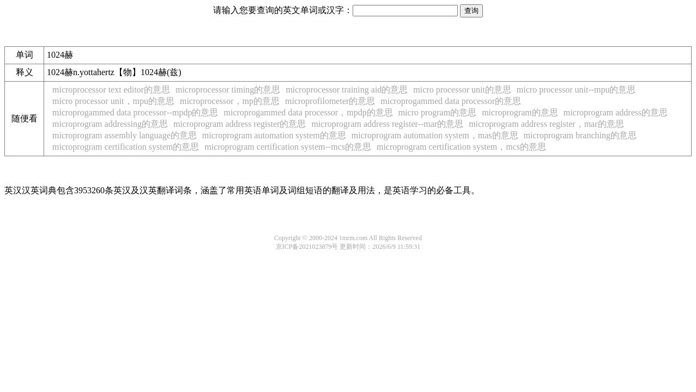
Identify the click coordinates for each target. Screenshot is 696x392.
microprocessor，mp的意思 (230, 101)
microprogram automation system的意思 (274, 135)
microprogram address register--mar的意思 (387, 123)
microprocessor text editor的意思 (111, 89)
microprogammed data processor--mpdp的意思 (135, 112)
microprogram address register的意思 (239, 123)
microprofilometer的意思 (330, 101)
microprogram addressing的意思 (110, 123)
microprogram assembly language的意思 (124, 135)
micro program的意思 (437, 112)
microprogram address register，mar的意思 (546, 123)
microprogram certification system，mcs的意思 (461, 146)
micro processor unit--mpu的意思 (576, 89)
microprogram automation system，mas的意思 (435, 135)
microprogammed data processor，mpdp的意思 (307, 112)
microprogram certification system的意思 (125, 146)
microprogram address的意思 (616, 112)
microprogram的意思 (520, 112)
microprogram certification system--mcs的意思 (287, 146)
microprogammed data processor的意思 (450, 101)
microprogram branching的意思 (580, 135)
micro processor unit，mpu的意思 (113, 101)
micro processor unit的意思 (462, 89)
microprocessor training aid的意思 (347, 89)
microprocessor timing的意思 (227, 89)
